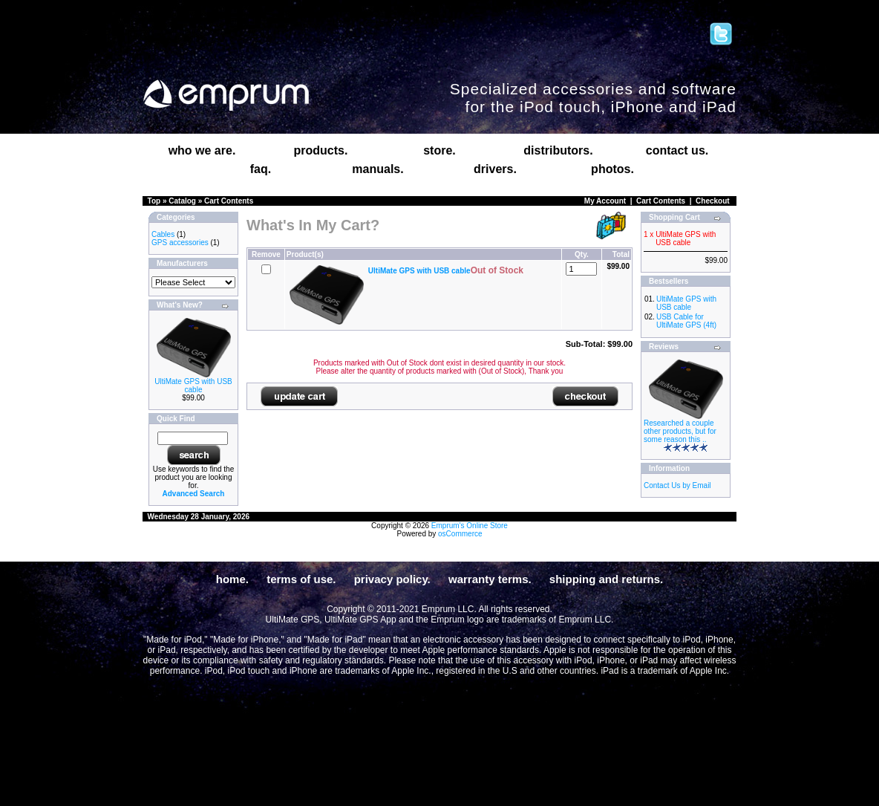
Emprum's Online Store (469, 525)
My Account (605, 201)
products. (321, 150)
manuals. (377, 169)
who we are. (202, 150)
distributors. (557, 150)
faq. (260, 169)
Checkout (713, 201)
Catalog (182, 201)
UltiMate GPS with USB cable (193, 385)
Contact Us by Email (677, 485)
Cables (162, 234)
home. (232, 579)
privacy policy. (392, 579)
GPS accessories (180, 242)
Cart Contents (228, 201)
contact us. (677, 150)
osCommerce (460, 534)
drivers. (495, 169)
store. (439, 150)
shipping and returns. (606, 579)
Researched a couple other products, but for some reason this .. (680, 431)
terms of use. (301, 579)
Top (154, 201)
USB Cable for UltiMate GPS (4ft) (686, 321)
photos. (612, 169)
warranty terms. (490, 579)
